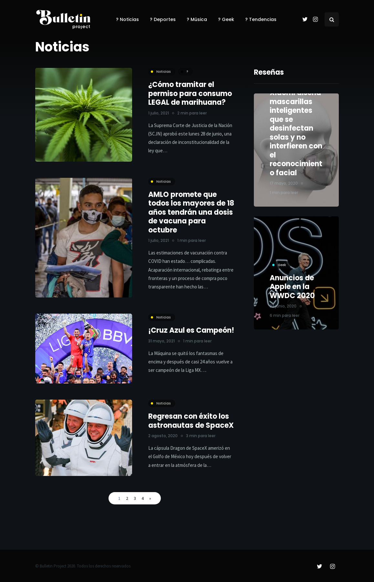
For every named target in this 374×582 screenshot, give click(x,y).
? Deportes (163, 19)
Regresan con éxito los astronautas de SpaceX (191, 427)
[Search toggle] (332, 19)
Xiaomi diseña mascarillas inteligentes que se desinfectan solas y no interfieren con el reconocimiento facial (296, 133)
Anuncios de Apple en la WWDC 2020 (292, 290)
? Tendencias (260, 19)
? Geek (226, 19)
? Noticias (127, 19)
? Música (197, 19)
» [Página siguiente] (150, 498)
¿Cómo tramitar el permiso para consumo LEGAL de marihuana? (190, 93)
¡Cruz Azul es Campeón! (191, 337)
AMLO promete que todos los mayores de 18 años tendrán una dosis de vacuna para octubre (191, 212)
